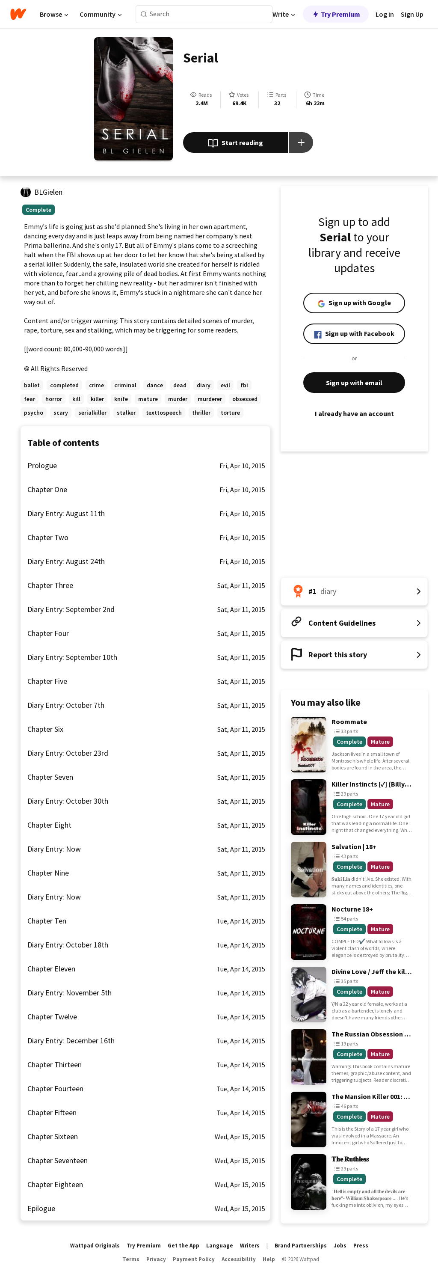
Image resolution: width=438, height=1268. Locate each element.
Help (269, 1259)
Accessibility (239, 1259)
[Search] (144, 14)
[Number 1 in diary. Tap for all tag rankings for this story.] (354, 591)
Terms (130, 1259)
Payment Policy (194, 1259)
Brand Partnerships (301, 1245)
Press (360, 1245)
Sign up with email (354, 382)
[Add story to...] (301, 142)
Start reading (235, 143)
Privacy (156, 1259)
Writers (250, 1245)
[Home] (18, 14)
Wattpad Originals (95, 1245)
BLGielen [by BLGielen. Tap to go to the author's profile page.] (48, 192)
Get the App (183, 1245)
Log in (385, 14)
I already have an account (354, 413)
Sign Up (412, 14)
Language (219, 1245)
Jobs (340, 1245)
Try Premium (335, 14)
